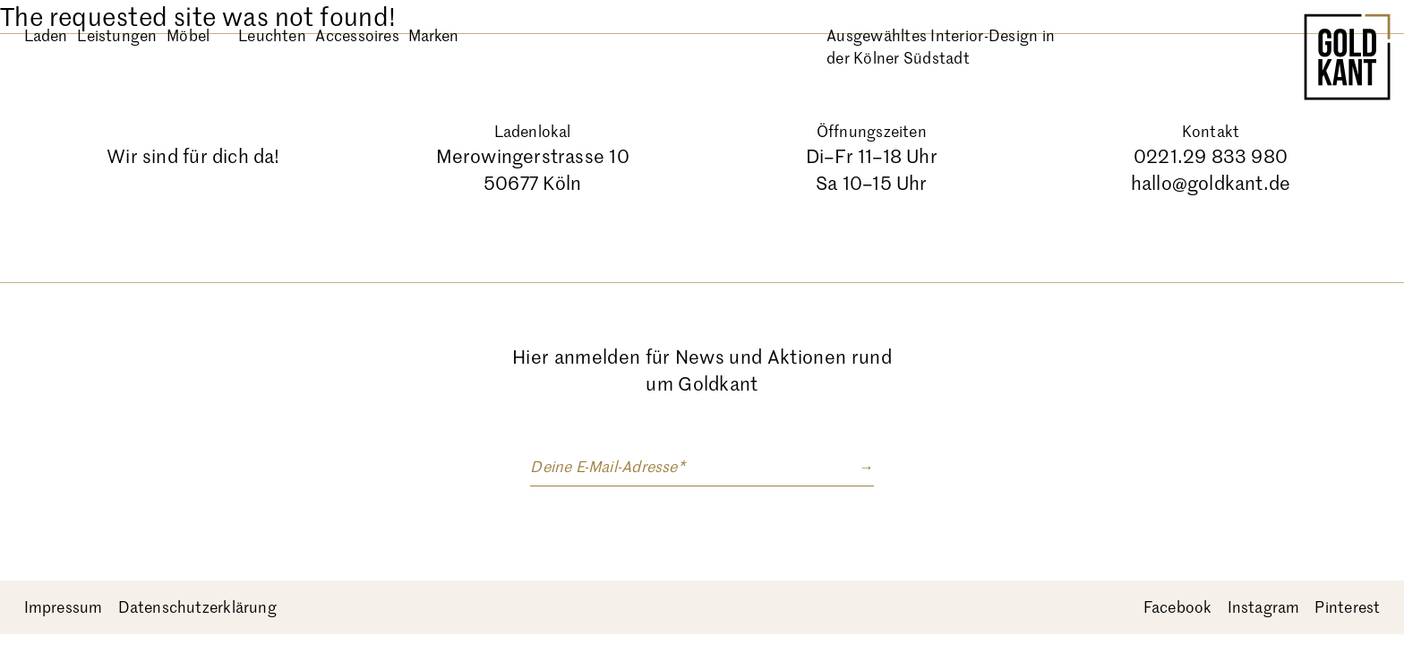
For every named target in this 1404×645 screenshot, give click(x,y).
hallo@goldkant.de (1211, 183)
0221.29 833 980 (1211, 156)
